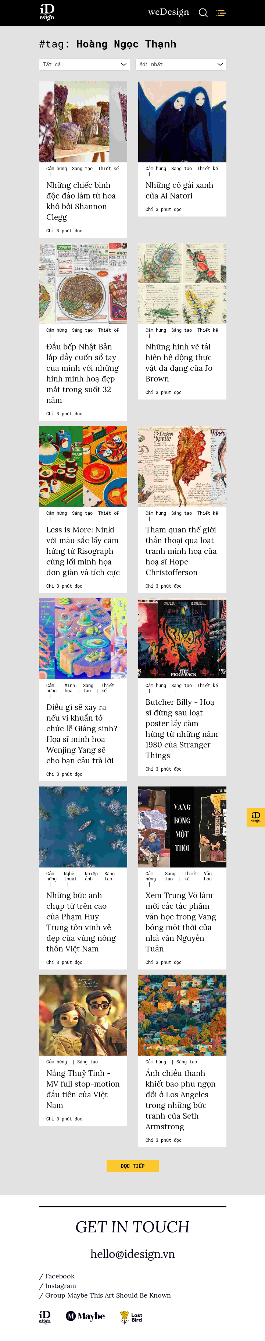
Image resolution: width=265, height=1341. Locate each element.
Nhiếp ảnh (91, 876)
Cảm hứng (56, 168)
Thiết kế (108, 168)
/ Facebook (57, 1276)
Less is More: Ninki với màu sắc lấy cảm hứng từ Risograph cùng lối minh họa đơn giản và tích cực (83, 551)
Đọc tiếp (132, 1166)
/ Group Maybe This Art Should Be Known (105, 1295)
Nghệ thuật (70, 876)
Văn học (208, 876)
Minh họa (70, 688)
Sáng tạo (82, 168)
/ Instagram (57, 1286)
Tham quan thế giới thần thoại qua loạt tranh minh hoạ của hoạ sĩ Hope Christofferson (181, 551)
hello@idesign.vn (132, 1254)
